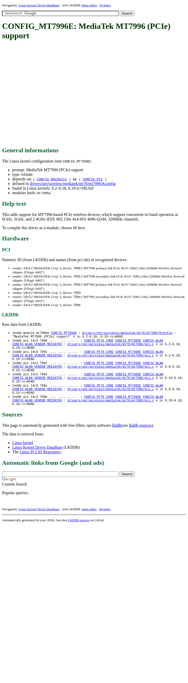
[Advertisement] (48, 94)
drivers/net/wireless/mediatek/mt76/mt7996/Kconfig (72, 183)
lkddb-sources (140, 438)
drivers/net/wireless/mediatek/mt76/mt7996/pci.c (110, 347)
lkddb (116, 438)
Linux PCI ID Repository (40, 465)
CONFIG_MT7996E (64, 334)
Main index (89, 5)
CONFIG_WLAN (153, 343)
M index (105, 5)
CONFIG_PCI (93, 179)
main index (89, 522)
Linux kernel (22, 456)
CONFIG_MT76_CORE (98, 343)
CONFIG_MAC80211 (52, 179)
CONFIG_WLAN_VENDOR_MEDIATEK (37, 347)
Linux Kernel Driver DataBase (39, 5)
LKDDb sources (79, 533)
